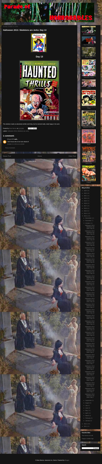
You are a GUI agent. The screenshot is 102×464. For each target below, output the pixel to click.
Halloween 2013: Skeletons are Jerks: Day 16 (90, 311)
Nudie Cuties (88, 57)
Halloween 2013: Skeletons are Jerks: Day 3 (90, 384)
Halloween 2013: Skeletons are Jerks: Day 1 (90, 395)
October (87, 223)
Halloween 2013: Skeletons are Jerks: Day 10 (90, 345)
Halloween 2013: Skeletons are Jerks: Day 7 (90, 362)
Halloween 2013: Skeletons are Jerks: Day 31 (90, 227)
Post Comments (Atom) (43, 161)
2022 (85, 193)
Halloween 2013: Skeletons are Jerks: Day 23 (90, 272)
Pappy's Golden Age (87, 438)
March (87, 415)
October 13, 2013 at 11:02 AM (15, 144)
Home (40, 156)
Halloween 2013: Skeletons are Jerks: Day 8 (90, 356)
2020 (85, 198)
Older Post (72, 156)
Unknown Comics (89, 77)
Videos (89, 88)
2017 (85, 206)
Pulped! (89, 182)
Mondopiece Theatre (89, 34)
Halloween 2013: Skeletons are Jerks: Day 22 (90, 277)
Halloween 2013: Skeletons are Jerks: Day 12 (90, 333)
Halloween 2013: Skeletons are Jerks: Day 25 (90, 260)
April (86, 413)
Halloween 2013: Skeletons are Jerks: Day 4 (90, 379)
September (88, 400)
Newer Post (7, 156)
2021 (85, 195)
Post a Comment (10, 148)
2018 (85, 203)
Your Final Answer (89, 45)
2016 (85, 208)
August (87, 403)
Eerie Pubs (89, 163)
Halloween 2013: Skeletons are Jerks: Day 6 (90, 367)
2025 (85, 190)
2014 (85, 213)
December (88, 218)
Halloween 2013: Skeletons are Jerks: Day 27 (90, 249)
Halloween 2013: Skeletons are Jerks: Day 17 (90, 305)
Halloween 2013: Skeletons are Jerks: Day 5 (90, 373)
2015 (85, 211)
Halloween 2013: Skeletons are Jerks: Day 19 (90, 294)
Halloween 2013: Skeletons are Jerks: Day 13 (90, 328)
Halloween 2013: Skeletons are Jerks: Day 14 (90, 322)
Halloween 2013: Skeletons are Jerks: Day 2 (90, 390)
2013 (85, 216)
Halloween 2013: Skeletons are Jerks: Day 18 (90, 300)
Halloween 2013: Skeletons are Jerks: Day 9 (90, 350)
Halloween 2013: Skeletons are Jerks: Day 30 (90, 232)
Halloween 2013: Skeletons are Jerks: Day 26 (90, 255)
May (86, 410)
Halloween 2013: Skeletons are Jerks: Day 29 (90, 238)
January (87, 420)
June (86, 408)
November (88, 220)
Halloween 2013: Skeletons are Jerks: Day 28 (90, 243)
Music (89, 144)
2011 (85, 426)
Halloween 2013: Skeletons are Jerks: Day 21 (90, 283)
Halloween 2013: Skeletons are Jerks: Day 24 (90, 266)
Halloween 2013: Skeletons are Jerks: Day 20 (90, 288)
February (88, 418)
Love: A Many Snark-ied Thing (89, 107)
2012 (85, 424)
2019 (85, 201)
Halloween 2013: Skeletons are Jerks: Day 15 (90, 317)
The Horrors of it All (87, 435)
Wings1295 (10, 139)
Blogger (67, 460)
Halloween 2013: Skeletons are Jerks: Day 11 (90, 339)
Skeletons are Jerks (23, 131)
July (86, 405)
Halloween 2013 (12, 131)
